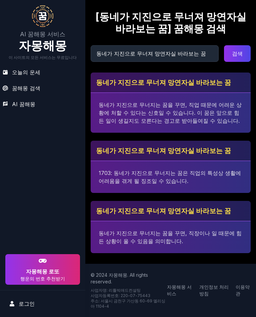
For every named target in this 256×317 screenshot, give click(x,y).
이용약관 (243, 290)
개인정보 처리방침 (214, 290)
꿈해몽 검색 (21, 88)
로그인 (22, 303)
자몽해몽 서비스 (179, 290)
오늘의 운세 (21, 72)
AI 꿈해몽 (19, 104)
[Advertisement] (41, 209)
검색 (237, 53)
